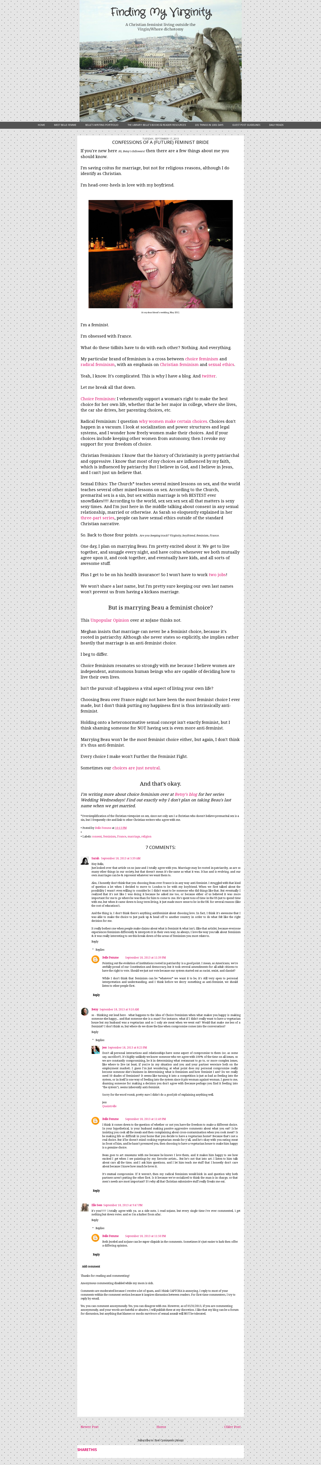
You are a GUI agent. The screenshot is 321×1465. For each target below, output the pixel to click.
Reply (94, 941)
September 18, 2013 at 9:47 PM (123, 1205)
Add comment (91, 1266)
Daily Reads (276, 125)
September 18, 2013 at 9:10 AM (119, 1009)
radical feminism (98, 364)
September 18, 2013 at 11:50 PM (145, 1236)
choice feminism (201, 358)
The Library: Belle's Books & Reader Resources (156, 125)
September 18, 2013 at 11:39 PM (145, 957)
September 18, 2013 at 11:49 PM (145, 1119)
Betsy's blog (186, 794)
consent (97, 836)
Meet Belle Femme (65, 125)
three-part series (97, 517)
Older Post (232, 1427)
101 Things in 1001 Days (209, 125)
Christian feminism (179, 364)
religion (146, 836)
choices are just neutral (136, 768)
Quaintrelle (109, 1106)
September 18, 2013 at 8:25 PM (127, 1047)
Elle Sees (96, 1205)
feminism (109, 836)
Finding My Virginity (160, 12)
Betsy (94, 1009)
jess (104, 1047)
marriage (133, 836)
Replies (100, 949)
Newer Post (89, 1427)
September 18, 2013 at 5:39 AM (121, 858)
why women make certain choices (173, 421)
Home (41, 125)
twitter (209, 376)
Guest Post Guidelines (246, 125)
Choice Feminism (98, 398)
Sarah (95, 858)
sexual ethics (221, 364)
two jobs (217, 574)
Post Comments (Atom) (169, 1440)
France (121, 836)
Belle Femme (110, 957)
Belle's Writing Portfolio (101, 125)
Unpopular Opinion (110, 620)
